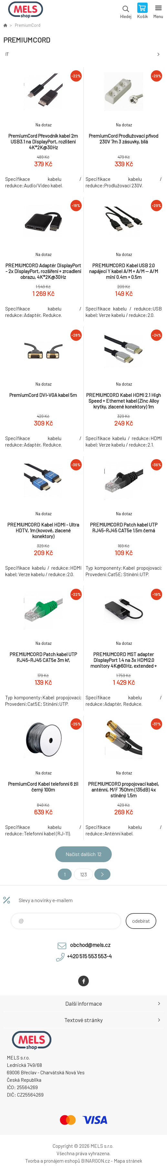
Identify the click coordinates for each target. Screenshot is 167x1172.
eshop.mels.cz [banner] (25, 11)
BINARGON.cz (95, 1161)
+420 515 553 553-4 (89, 956)
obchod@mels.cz (90, 944)
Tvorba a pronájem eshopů (52, 1161)
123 (83, 874)
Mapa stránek (128, 1161)
